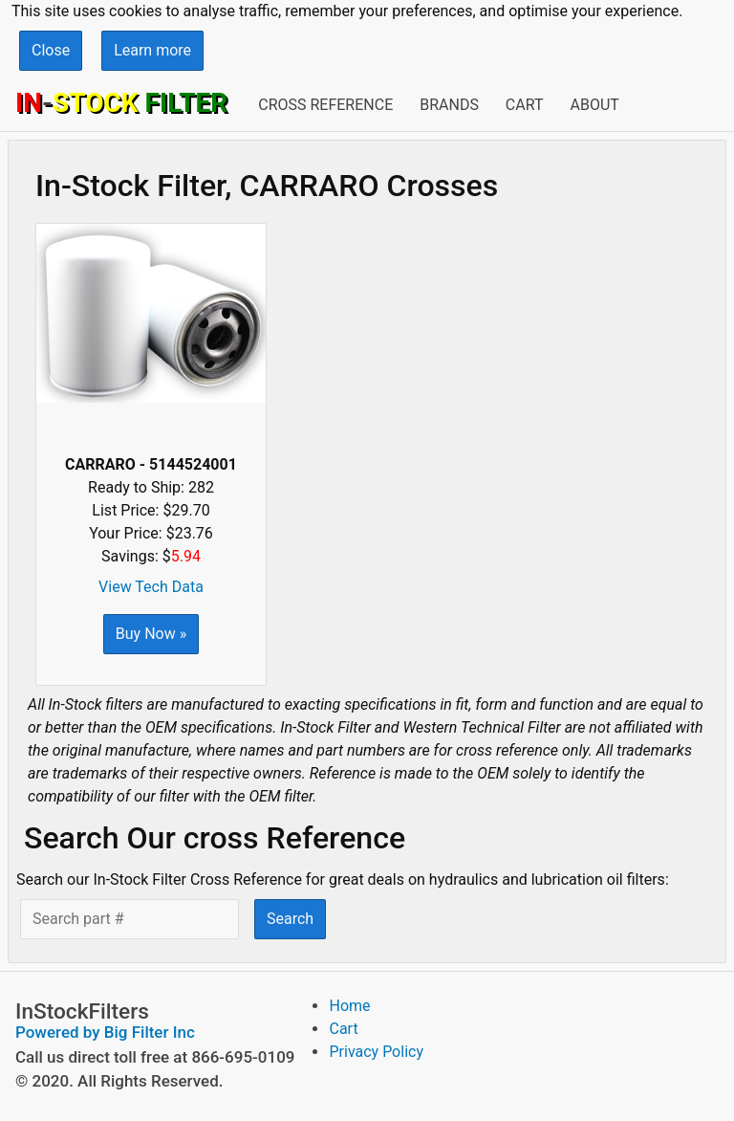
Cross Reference (325, 105)
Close (51, 50)
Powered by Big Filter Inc (105, 1032)
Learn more (152, 50)
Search (290, 919)
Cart (525, 105)
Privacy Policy (376, 1052)
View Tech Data (151, 587)
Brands (449, 105)
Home (349, 1006)
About (594, 105)
